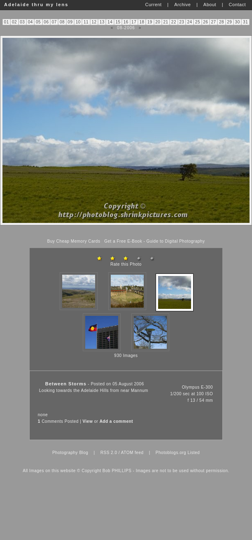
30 (237, 22)
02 (14, 22)
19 (149, 22)
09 (70, 22)
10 (78, 22)
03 (22, 22)
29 (229, 22)
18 (141, 22)
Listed (193, 452)
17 (133, 22)
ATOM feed (132, 452)
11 (86, 22)
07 (54, 22)
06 (46, 22)
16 (126, 22)
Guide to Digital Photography (176, 241)
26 (205, 22)
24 (189, 22)
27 (213, 22)
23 (181, 22)
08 (62, 22)
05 (38, 22)
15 (117, 22)
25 (197, 22)
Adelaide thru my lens (36, 4)
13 (102, 22)
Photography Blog (70, 452)
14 (109, 22)
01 (6, 22)
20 (157, 22)
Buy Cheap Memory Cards (73, 241)
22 (173, 22)
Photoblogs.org (171, 452)
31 (245, 22)
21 (165, 22)
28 (221, 22)
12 (93, 22)
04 (30, 22)
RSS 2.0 (108, 452)
